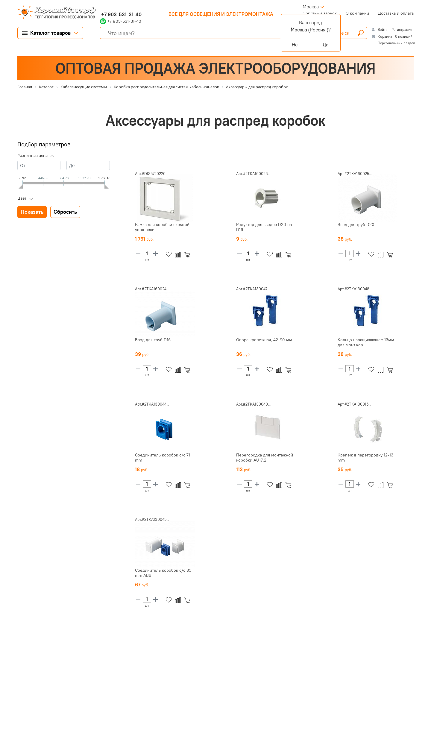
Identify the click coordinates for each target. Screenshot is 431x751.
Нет (296, 45)
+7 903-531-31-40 (121, 14)
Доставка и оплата (396, 13)
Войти (383, 29)
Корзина (385, 36)
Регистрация (401, 29)
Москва (311, 7)
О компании (357, 13)
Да (325, 45)
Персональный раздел (396, 43)
